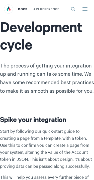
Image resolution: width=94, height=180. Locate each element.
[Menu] (85, 9)
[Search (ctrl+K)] (73, 9)
